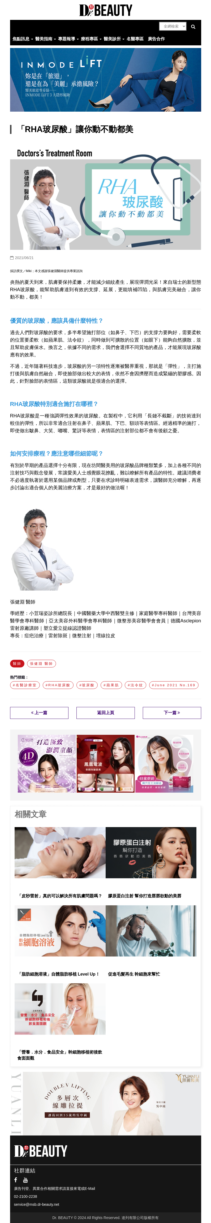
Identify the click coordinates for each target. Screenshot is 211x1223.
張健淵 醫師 (41, 664)
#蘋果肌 (111, 685)
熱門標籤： (19, 677)
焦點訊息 (20, 39)
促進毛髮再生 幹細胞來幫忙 (134, 974)
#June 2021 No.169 (174, 685)
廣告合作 (156, 39)
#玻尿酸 (87, 685)
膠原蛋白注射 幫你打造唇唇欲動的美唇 (144, 896)
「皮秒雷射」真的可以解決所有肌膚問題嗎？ (59, 896)
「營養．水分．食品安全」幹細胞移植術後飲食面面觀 (59, 1055)
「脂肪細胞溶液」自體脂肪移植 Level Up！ (59, 974)
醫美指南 (43, 39)
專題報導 (66, 39)
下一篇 (172, 712)
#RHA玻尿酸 (58, 685)
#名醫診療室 (25, 685)
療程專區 (89, 39)
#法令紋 (135, 685)
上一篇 (39, 712)
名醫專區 (135, 39)
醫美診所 (112, 39)
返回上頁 (105, 712)
